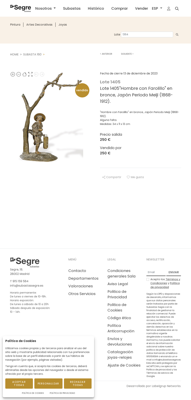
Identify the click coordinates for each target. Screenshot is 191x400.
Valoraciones (80, 286)
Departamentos (83, 278)
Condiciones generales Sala (121, 273)
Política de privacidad (165, 285)
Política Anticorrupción (120, 328)
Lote (117, 34)
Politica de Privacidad (117, 294)
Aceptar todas (19, 383)
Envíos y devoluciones (119, 341)
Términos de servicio (157, 372)
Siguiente (127, 53)
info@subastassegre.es (26, 285)
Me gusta (135, 177)
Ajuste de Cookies (124, 365)
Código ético (119, 317)
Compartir (111, 177)
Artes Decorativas (39, 24)
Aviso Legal (117, 283)
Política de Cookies (33, 393)
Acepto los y (165, 283)
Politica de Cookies (116, 307)
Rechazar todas (78, 383)
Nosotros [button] (44, 8)
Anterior (106, 53)
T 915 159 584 (19, 281)
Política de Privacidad (62, 393)
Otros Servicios (82, 293)
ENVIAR (174, 272)
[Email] (156, 272)
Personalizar (48, 383)
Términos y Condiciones (165, 281)
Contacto (77, 270)
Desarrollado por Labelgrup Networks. (153, 386)
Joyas (62, 24)
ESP (155, 8)
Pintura (15, 24)
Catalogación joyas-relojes (120, 354)
